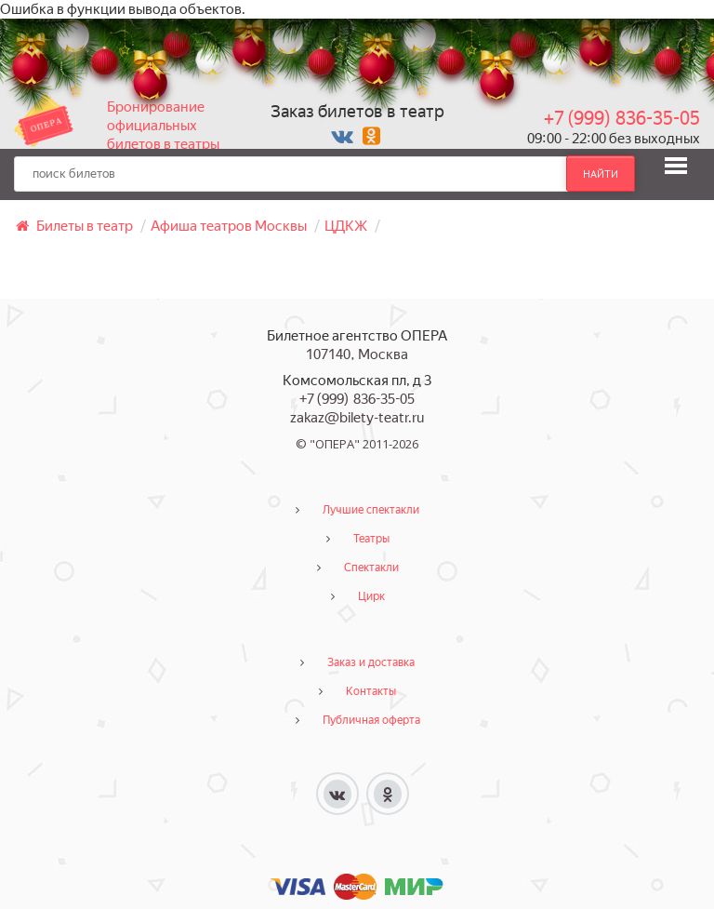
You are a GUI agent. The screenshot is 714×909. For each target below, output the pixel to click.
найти (600, 173)
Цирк (371, 596)
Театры (371, 538)
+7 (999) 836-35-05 (622, 118)
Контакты (371, 691)
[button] (676, 165)
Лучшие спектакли (371, 509)
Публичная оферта (371, 720)
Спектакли (371, 567)
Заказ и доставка (371, 662)
